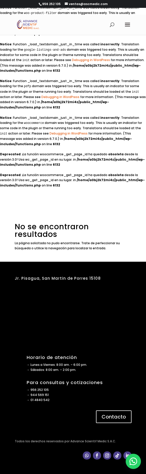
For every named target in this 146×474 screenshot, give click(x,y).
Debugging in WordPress (91, 60)
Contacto (114, 416)
